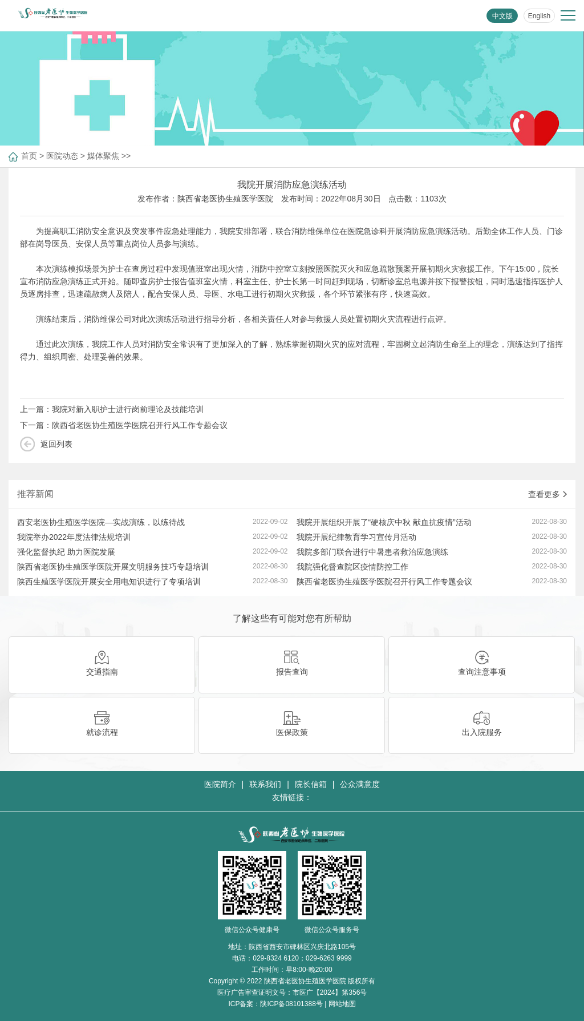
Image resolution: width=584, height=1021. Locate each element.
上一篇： (112, 409)
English (539, 16)
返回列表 (56, 444)
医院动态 (62, 155)
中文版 (502, 16)
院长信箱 (311, 784)
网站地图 (342, 1004)
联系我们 (265, 784)
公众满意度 (360, 784)
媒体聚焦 (103, 155)
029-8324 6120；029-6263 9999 (302, 958)
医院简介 (220, 784)
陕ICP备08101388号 (291, 1004)
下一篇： (124, 425)
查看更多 (547, 494)
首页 (29, 155)
